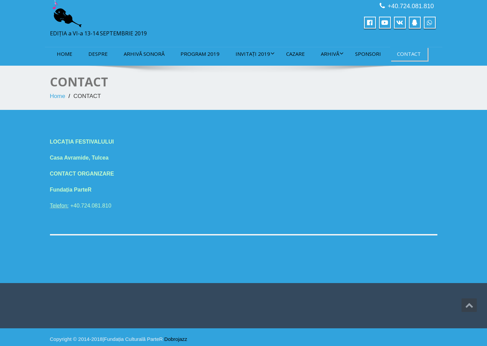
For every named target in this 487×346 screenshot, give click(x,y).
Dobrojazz (175, 339)
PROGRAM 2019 (200, 53)
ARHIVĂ (332, 53)
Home (64, 53)
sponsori (368, 53)
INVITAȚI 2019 (255, 53)
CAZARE (295, 53)
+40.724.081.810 (411, 6)
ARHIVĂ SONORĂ (144, 53)
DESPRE (98, 53)
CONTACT (409, 53)
